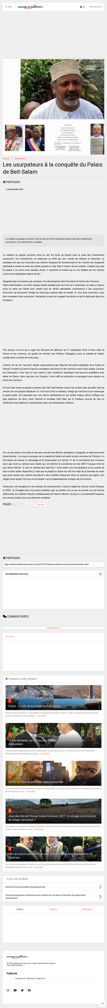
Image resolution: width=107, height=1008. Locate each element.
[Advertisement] (53, 34)
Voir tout (40, 504)
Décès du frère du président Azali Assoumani (35, 782)
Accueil (6, 158)
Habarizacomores (53, 628)
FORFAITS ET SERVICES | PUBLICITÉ (30, 979)
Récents (10, 636)
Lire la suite (41, 716)
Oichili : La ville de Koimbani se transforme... (35, 706)
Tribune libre (19, 158)
